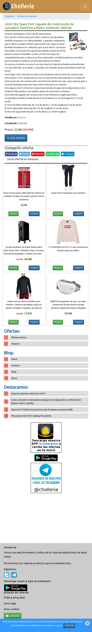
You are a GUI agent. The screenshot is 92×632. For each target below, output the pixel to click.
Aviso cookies (11, 609)
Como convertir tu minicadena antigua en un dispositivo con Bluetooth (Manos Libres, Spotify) (46, 402)
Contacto (12, 615)
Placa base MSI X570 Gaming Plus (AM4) (31, 416)
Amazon (22, 117)
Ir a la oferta (16, 138)
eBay (13, 371)
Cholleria (9, 16)
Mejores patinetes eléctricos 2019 (28, 393)
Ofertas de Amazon (27, 16)
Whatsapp (52, 154)
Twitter (24, 154)
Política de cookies (53, 625)
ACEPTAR (69, 625)
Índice (14, 359)
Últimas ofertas (19, 337)
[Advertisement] (46, 518)
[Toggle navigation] (85, 6)
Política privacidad (14, 597)
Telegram (67, 154)
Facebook (11, 154)
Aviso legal (10, 603)
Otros (14, 378)
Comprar (34, 213)
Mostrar (13, 213)
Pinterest (38, 154)
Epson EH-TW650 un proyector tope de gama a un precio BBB (42, 409)
